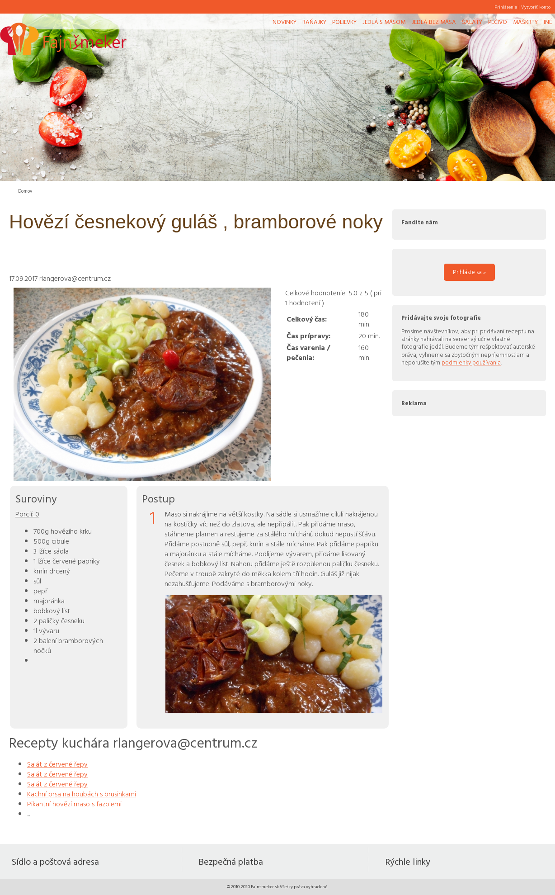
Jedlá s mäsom (383, 21)
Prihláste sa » (469, 271)
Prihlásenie (505, 6)
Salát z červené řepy (57, 763)
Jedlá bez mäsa (434, 21)
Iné (548, 21)
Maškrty (525, 21)
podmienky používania (471, 362)
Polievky (344, 21)
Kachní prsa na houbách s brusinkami (81, 793)
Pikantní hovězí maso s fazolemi (74, 803)
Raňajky (314, 21)
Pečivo (497, 21)
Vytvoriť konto (535, 6)
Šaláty (472, 21)
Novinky (284, 21)
